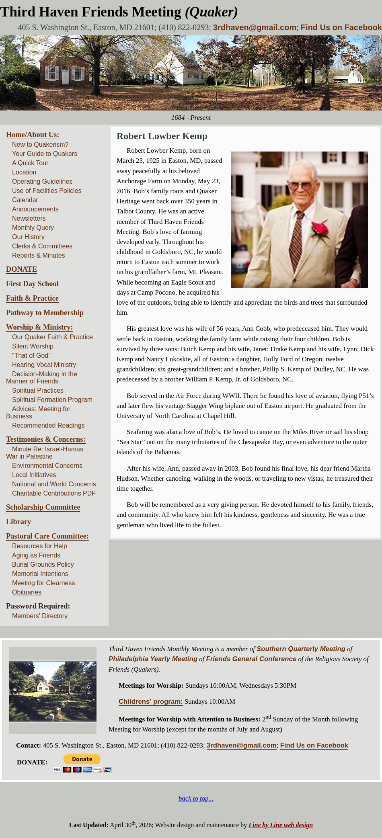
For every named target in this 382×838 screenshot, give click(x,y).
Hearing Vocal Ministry (44, 364)
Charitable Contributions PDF (54, 493)
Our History (28, 237)
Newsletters (29, 218)
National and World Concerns (54, 484)
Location (24, 172)
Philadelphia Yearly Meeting (153, 659)
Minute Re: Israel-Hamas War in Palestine (44, 453)
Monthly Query (33, 227)
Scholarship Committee (43, 507)
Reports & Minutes (38, 255)
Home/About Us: (32, 135)
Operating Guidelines (42, 181)
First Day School (32, 284)
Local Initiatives (34, 474)
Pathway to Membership (45, 313)
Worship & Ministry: (39, 327)
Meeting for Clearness (43, 583)
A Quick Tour (30, 163)
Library (18, 522)
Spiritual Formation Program (52, 399)
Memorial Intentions (40, 573)
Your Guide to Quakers (44, 153)
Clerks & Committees (42, 246)
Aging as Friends (36, 555)
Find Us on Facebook (341, 27)
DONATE (21, 269)
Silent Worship (32, 346)
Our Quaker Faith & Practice (52, 337)
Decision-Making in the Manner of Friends (41, 378)
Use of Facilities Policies (47, 190)
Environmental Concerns (47, 465)
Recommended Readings (48, 425)
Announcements (35, 209)
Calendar (25, 200)
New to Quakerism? (40, 144)
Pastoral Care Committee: (47, 536)
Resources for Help (39, 546)
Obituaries (26, 592)
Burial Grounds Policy (43, 564)
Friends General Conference (251, 659)
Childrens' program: (151, 701)
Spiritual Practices (38, 390)
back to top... (196, 798)
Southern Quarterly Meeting (301, 649)
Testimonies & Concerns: (46, 439)
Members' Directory (40, 616)
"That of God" (31, 355)
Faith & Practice (32, 298)
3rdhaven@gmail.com (254, 27)
